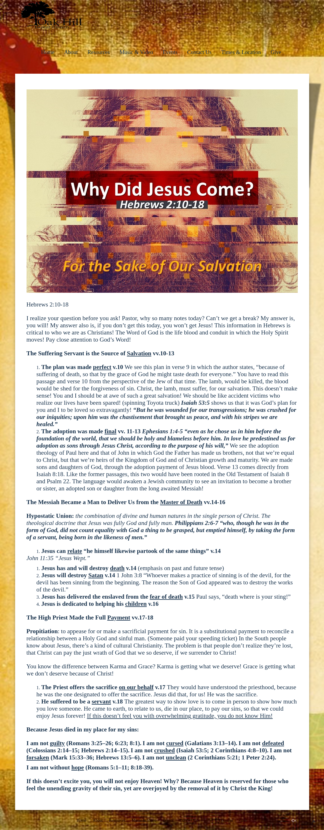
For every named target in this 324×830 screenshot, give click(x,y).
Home (47, 52)
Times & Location (241, 52)
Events (170, 52)
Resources (99, 52)
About (71, 52)
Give (276, 52)
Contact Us (199, 52)
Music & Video (136, 52)
